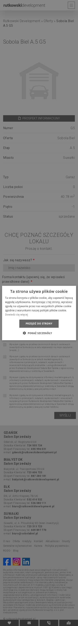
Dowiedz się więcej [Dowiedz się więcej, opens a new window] (16, 314)
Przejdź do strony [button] (39, 323)
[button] (39, 333)
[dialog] (39, 313)
